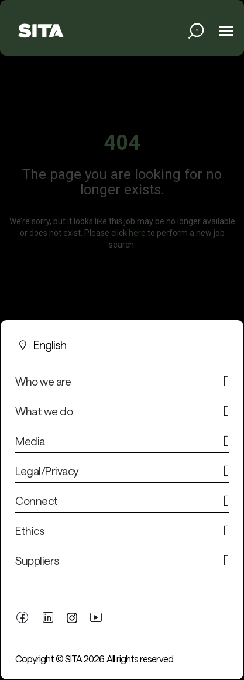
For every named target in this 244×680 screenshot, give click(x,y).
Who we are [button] (43, 381)
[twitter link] (72, 617)
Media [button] (30, 441)
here (137, 232)
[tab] (122, 384)
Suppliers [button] (37, 560)
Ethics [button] (29, 530)
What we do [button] (44, 411)
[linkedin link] (48, 616)
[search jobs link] (196, 30)
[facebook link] (22, 616)
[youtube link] (96, 616)
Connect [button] (36, 500)
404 (122, 142)
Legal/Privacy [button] (46, 471)
